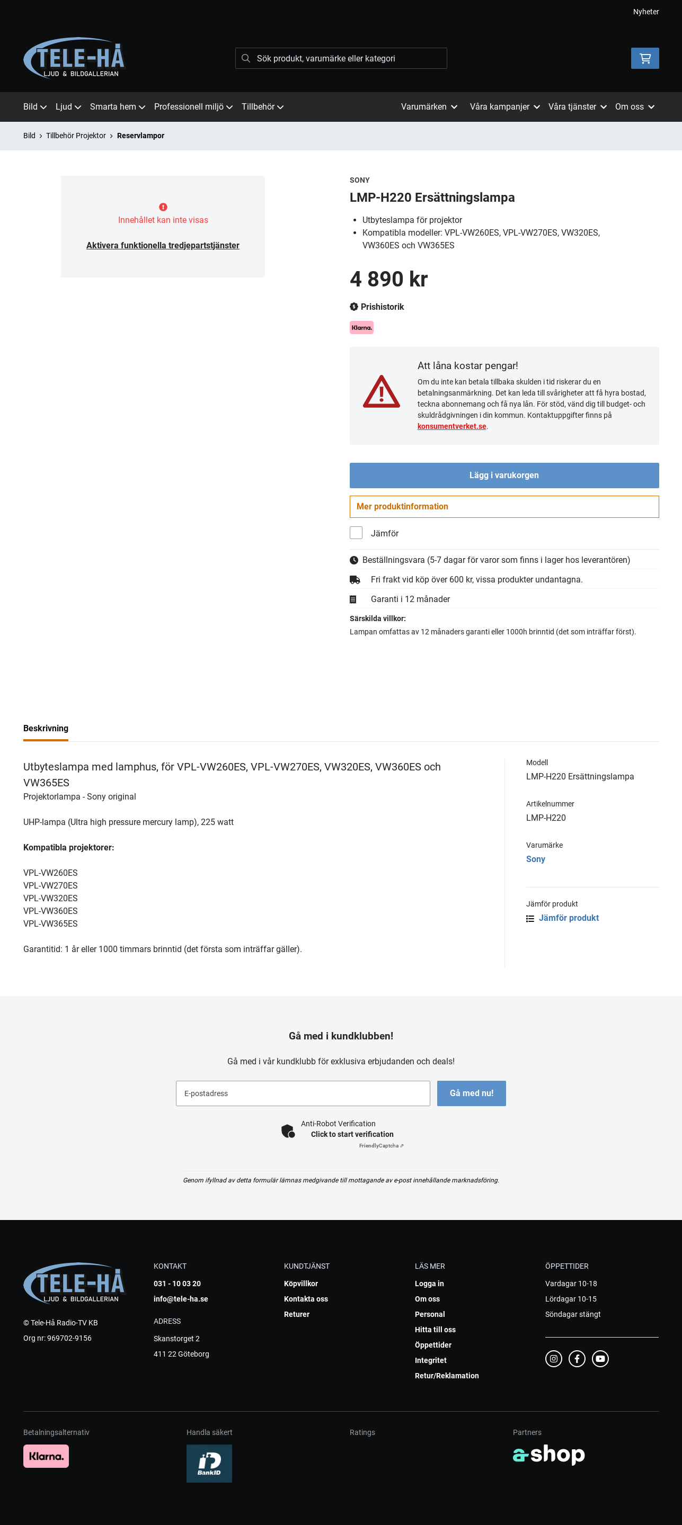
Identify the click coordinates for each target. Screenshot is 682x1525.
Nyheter (646, 11)
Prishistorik (377, 307)
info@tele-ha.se (181, 1299)
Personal (430, 1314)
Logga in (429, 1283)
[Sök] (341, 58)
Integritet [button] (431, 1360)
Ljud (69, 107)
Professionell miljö (193, 107)
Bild (35, 107)
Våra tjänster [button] (577, 107)
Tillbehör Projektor (76, 135)
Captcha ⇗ (381, 1146)
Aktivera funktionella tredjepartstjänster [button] (163, 245)
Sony (535, 861)
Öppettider (433, 1345)
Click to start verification (352, 1134)
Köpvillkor (301, 1283)
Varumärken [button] (429, 107)
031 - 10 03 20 (177, 1283)
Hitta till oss (435, 1329)
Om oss (427, 1299)
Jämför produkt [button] (562, 920)
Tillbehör (263, 107)
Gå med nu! (472, 1093)
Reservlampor (140, 135)
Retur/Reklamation (447, 1375)
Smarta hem (118, 107)
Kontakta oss (306, 1299)
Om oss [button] (634, 107)
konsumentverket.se (452, 426)
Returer (296, 1314)
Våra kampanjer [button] (505, 107)
